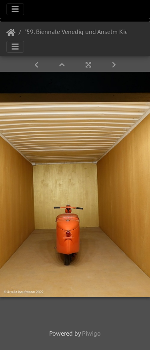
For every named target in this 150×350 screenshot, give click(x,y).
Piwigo (91, 333)
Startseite (11, 33)
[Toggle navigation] (15, 9)
